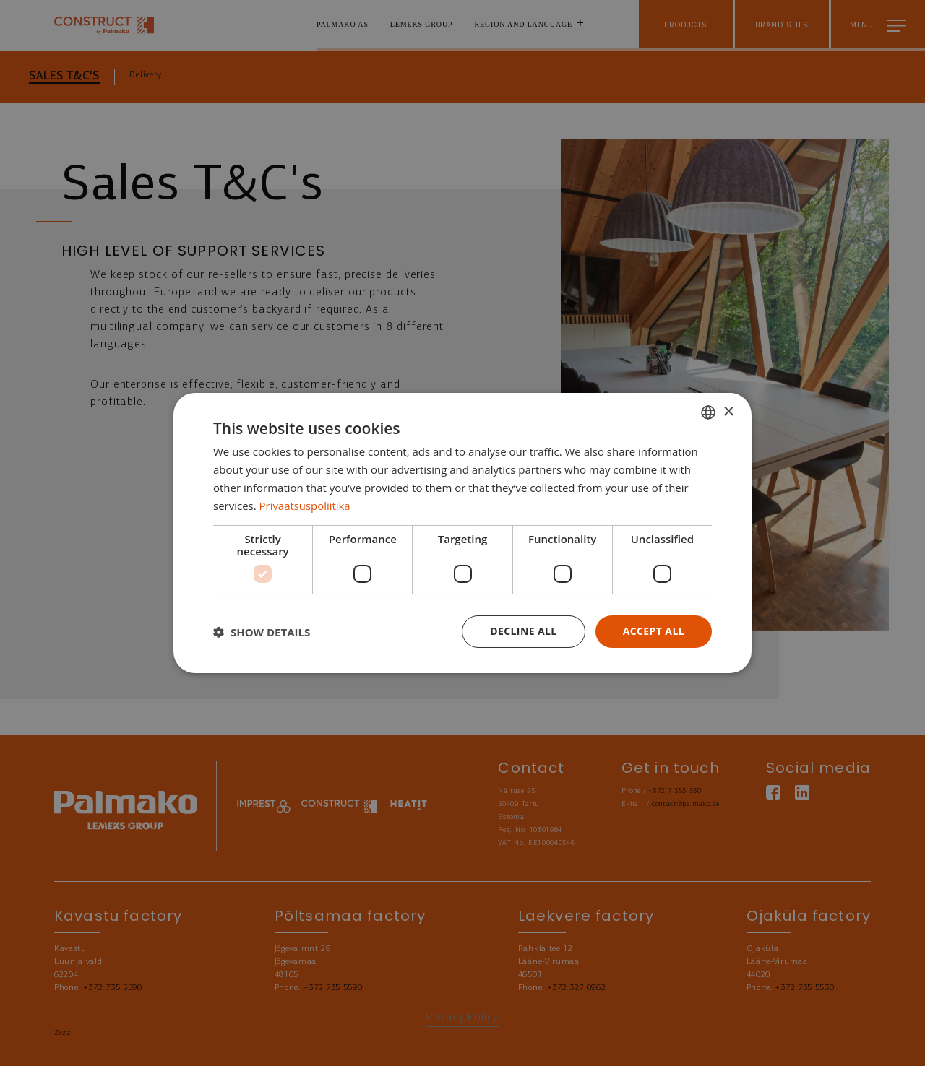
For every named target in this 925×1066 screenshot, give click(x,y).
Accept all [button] (653, 631)
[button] (261, 632)
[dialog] (462, 533)
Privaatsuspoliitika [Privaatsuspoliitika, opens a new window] (305, 505)
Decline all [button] (523, 631)
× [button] (728, 411)
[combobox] (708, 412)
